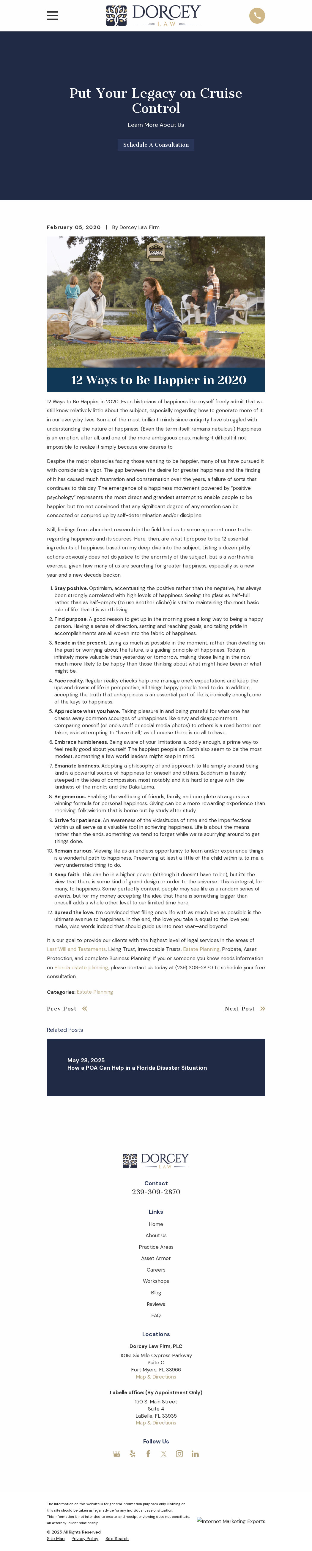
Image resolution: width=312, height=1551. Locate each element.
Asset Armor (156, 1258)
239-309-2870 (156, 1192)
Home (156, 1224)
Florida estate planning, (81, 967)
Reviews (156, 1304)
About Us (156, 1235)
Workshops (156, 1281)
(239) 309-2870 (194, 967)
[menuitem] (56, 1539)
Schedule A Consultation (156, 145)
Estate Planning (201, 949)
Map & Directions (156, 1376)
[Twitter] (164, 1453)
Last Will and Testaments (76, 949)
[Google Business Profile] (116, 1453)
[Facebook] (148, 1453)
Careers (156, 1270)
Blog (156, 1292)
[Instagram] (179, 1453)
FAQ (156, 1315)
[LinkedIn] (195, 1453)
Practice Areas (156, 1247)
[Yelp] (132, 1453)
